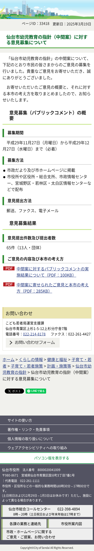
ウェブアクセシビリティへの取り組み (37, 447)
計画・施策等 (59, 366)
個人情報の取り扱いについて (30, 438)
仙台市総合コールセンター (30, 508)
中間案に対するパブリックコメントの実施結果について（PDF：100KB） (53, 272)
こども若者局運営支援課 (25, 322)
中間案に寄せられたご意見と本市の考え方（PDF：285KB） (53, 288)
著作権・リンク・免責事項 (29, 429)
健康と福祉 (57, 359)
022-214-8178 (34, 333)
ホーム (9, 359)
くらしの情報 (31, 359)
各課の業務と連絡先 (25, 523)
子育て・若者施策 (27, 366)
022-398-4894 (68, 508)
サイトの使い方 (20, 420)
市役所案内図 (71, 523)
